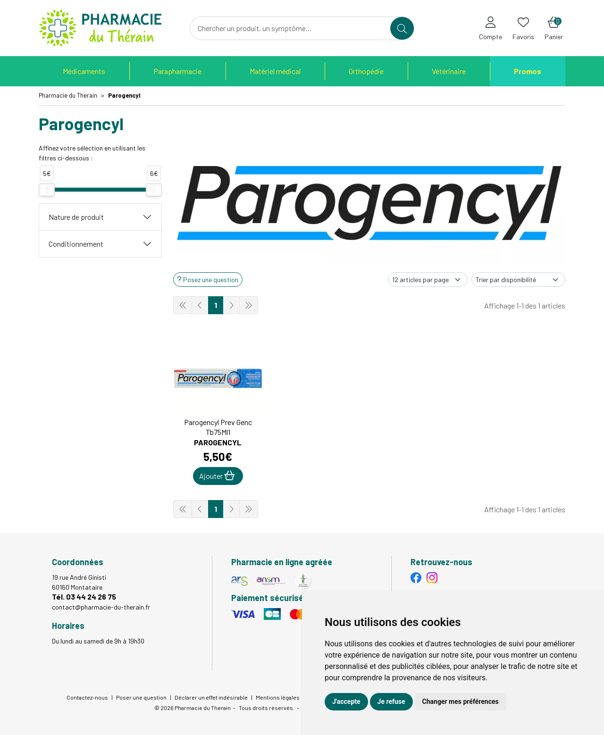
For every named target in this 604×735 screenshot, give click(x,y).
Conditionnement (76, 243)
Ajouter (217, 475)
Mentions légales (278, 697)
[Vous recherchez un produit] (290, 28)
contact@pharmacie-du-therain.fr (101, 607)
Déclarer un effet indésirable (211, 697)
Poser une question (141, 697)
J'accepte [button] (346, 701)
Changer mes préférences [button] (460, 701)
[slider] (47, 189)
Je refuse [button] (391, 701)
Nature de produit (76, 216)
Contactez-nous (87, 697)
